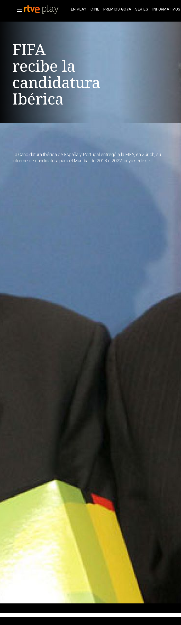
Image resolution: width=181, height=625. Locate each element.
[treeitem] (78, 9)
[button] (18, 9)
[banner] (46, 9)
